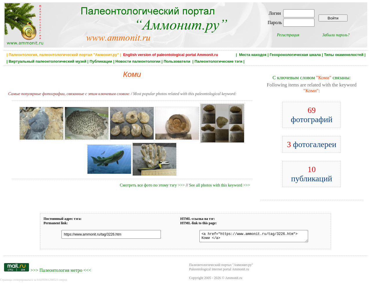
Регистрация (288, 35)
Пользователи (177, 61)
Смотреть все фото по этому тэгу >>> (152, 185)
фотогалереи (312, 144)
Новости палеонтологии (138, 61)
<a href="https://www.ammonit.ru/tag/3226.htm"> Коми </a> (250, 237)
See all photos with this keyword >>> (219, 185)
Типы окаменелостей (343, 55)
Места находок (253, 55)
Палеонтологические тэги (218, 61)
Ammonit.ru (233, 280)
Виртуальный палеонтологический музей (47, 61)
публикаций (311, 174)
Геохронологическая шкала (295, 55)
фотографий (311, 115)
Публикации (101, 61)
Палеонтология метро (60, 271)
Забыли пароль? (336, 35)
